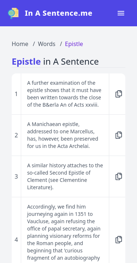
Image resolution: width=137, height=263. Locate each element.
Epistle (74, 44)
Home (20, 44)
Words (47, 44)
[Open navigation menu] (121, 13)
